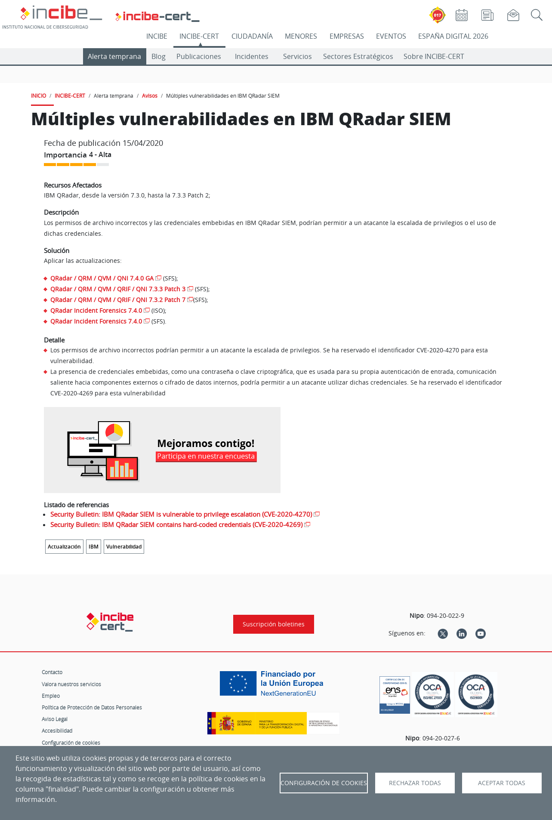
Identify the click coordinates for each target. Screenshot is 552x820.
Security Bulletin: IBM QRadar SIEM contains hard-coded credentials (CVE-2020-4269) (176, 524)
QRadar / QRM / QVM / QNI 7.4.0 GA (102, 278)
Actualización (64, 546)
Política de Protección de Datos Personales (92, 707)
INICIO (38, 95)
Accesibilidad (57, 730)
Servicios (297, 56)
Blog (158, 56)
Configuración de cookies (71, 742)
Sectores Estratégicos (358, 56)
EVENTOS (391, 36)
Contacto (52, 672)
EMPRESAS (347, 36)
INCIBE (156, 36)
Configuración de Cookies (324, 783)
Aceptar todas (501, 783)
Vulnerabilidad (124, 546)
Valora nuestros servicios (71, 684)
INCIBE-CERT (199, 36)
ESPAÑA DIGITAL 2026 (453, 36)
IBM (94, 546)
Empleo (51, 695)
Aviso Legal (55, 718)
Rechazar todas (415, 783)
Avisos (149, 95)
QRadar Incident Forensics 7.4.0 (96, 310)
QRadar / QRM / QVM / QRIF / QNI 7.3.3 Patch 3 (117, 289)
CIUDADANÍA (252, 36)
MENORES (301, 36)
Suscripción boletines (274, 624)
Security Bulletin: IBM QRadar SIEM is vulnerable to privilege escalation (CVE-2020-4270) (181, 514)
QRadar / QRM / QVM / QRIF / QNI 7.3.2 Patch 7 (117, 300)
